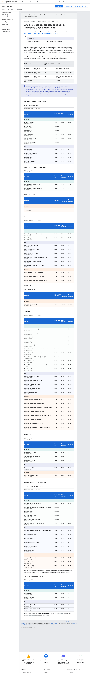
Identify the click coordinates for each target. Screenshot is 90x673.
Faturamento (10, 9)
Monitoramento (19, 9)
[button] (9, 16)
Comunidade (62, 1)
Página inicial (26, 21)
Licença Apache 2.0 (54, 623)
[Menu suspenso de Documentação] (51, 1)
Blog (56, 1)
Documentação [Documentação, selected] (46, 1)
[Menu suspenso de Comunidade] (67, 1)
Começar (59, 6)
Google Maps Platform (41, 21)
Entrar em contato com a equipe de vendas (76, 6)
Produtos (32, 1)
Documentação (7, 6)
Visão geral (24, 1)
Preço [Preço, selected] (3, 9)
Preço (38, 1)
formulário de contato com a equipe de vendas (54, 95)
